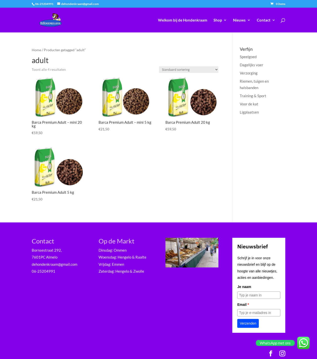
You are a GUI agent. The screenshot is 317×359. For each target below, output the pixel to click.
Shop (217, 20)
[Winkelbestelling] (188, 69)
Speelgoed (248, 56)
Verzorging (249, 73)
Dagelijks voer (251, 65)
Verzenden (248, 323)
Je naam (244, 287)
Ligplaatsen (249, 112)
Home (36, 50)
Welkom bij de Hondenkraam (182, 20)
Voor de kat (249, 104)
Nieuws (239, 20)
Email (243, 305)
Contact (263, 20)
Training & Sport (253, 96)
